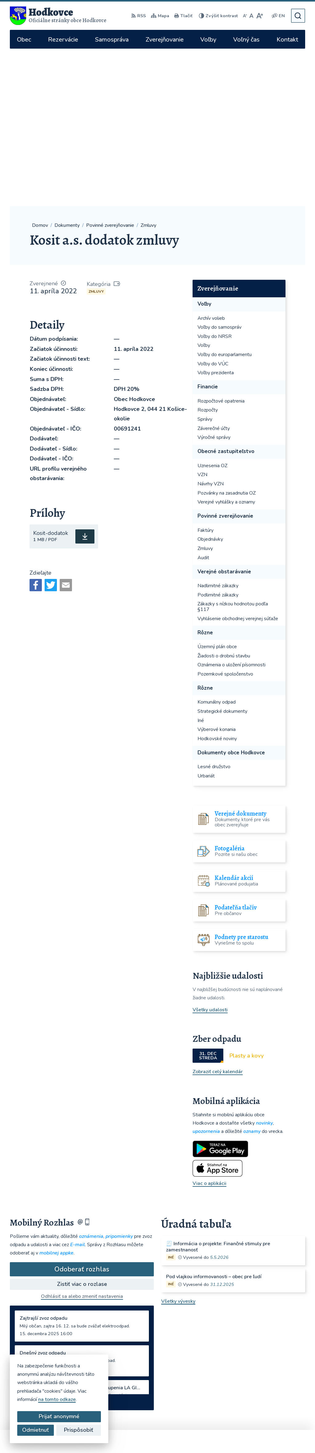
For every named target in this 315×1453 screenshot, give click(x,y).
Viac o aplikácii (209, 1025)
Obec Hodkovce (176, 1436)
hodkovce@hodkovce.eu (230, 1341)
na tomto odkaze (57, 1399)
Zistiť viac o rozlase (82, 1126)
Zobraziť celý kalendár (218, 914)
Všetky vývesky (178, 1143)
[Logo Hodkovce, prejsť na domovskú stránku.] (58, 15)
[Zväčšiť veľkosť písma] (259, 15)
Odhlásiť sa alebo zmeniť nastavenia (82, 1138)
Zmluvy (96, 133)
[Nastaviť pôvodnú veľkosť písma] (251, 15)
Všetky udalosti (210, 852)
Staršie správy (31, 1243)
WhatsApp (223, 1380)
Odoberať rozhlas (81, 1111)
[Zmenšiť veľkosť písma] (244, 15)
